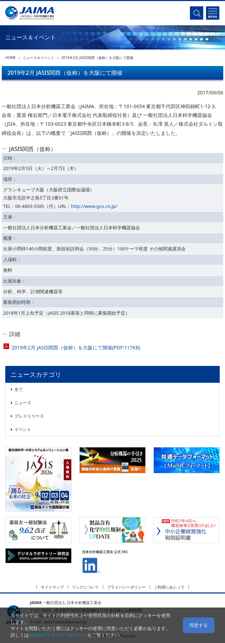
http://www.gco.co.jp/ (94, 206)
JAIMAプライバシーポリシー (58, 635)
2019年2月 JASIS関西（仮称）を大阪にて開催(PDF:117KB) (76, 347)
